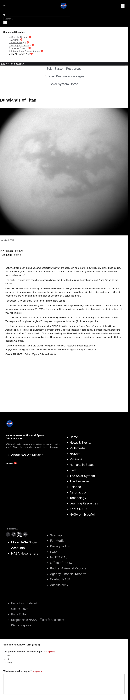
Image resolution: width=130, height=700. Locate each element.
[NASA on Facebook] (8, 534)
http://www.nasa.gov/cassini (20, 349)
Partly (9, 662)
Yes (8, 655)
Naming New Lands (54, 300)
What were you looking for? (22, 671)
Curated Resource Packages (63, 76)
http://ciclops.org (88, 349)
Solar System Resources (64, 68)
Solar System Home (64, 84)
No (8, 659)
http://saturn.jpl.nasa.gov (80, 345)
